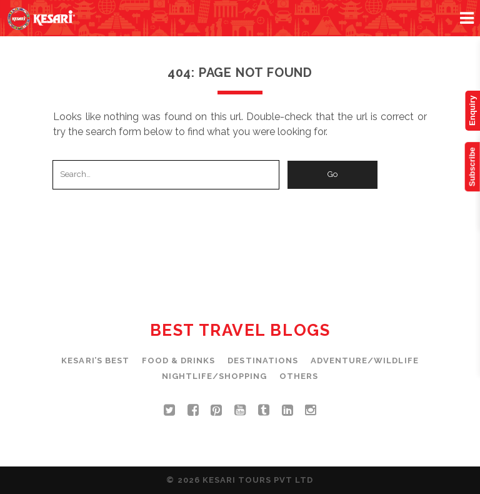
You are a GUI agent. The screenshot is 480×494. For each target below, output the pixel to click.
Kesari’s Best (95, 360)
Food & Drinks (179, 360)
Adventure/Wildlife (365, 360)
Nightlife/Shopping (215, 376)
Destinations (263, 360)
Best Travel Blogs (240, 330)
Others (298, 376)
